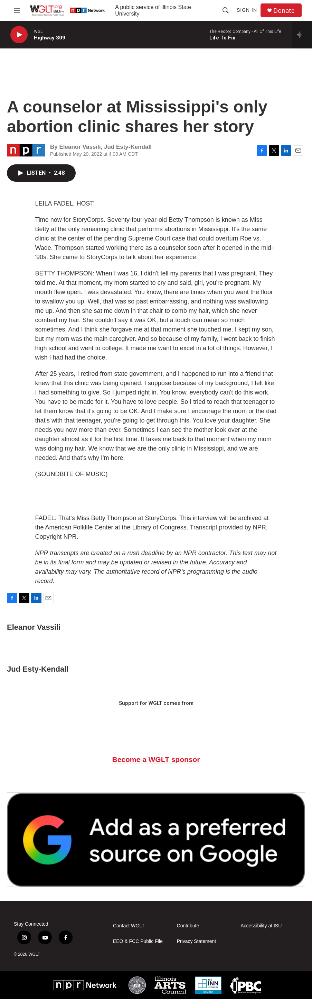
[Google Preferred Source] (156, 840)
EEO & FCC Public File (138, 941)
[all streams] (302, 34)
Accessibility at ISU (261, 925)
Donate (284, 10)
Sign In (247, 10)
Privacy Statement (196, 941)
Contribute (188, 925)
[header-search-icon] (225, 10)
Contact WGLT (129, 925)
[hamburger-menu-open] (16, 10)
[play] (19, 35)
